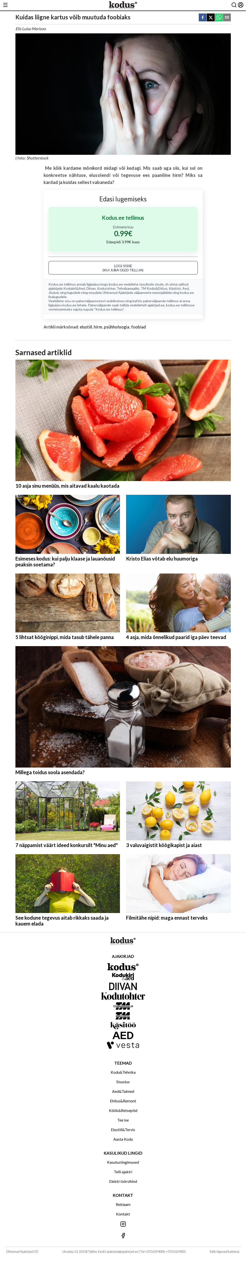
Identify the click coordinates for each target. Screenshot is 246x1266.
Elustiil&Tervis (123, 1129)
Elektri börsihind (123, 1181)
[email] (227, 17)
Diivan (91, 288)
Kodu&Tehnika (123, 1072)
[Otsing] (234, 5)
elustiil (86, 326)
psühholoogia (116, 326)
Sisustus (123, 1081)
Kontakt (123, 1214)
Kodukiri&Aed (74, 288)
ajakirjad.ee (156, 305)
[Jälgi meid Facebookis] (123, 1236)
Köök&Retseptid (123, 1110)
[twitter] (211, 17)
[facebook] (203, 17)
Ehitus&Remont (123, 1100)
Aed (185, 288)
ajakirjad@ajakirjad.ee (122, 1251)
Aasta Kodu (123, 1139)
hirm (98, 326)
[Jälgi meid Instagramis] (123, 1224)
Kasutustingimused (123, 1162)
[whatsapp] (219, 17)
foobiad (138, 326)
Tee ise (123, 1120)
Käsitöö (175, 288)
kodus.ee (116, 284)
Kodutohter (106, 288)
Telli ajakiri (123, 1171)
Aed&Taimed (123, 1091)
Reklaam (123, 1204)
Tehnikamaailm (128, 288)
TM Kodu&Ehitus (154, 288)
